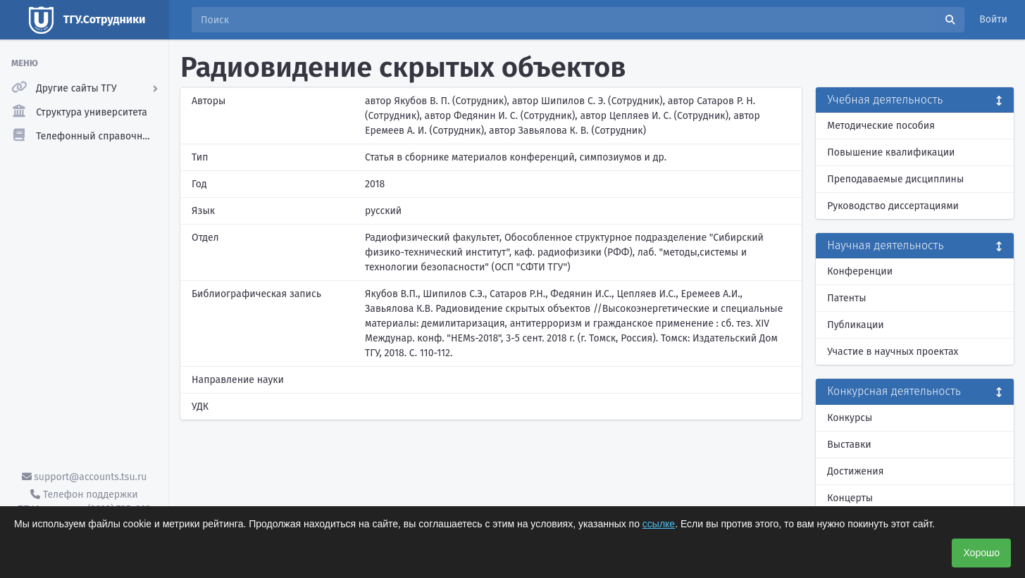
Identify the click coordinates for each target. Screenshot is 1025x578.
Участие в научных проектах (892, 352)
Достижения (855, 471)
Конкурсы (849, 418)
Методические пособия (881, 126)
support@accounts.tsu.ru (84, 477)
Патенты (846, 298)
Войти (993, 19)
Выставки (849, 445)
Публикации (855, 325)
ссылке (658, 523)
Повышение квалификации (891, 152)
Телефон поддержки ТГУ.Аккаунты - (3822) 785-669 (84, 502)
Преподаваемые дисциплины (895, 179)
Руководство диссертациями (893, 206)
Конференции (860, 271)
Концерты (850, 498)
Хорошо (981, 552)
